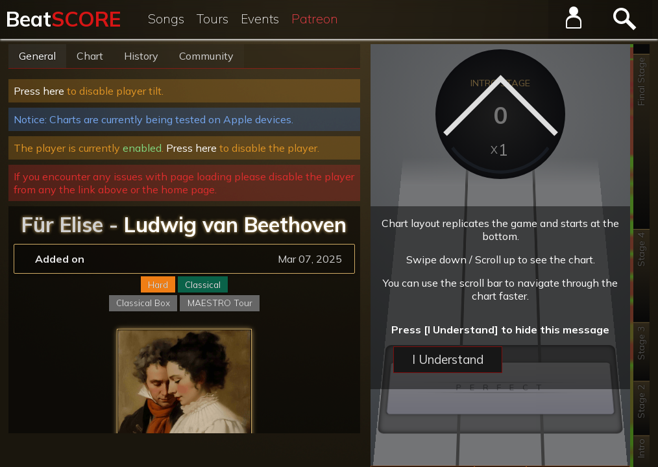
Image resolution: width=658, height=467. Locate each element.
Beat (63, 19)
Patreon (314, 19)
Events (260, 19)
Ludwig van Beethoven (235, 224)
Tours (212, 19)
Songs (166, 19)
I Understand (447, 359)
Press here (39, 90)
